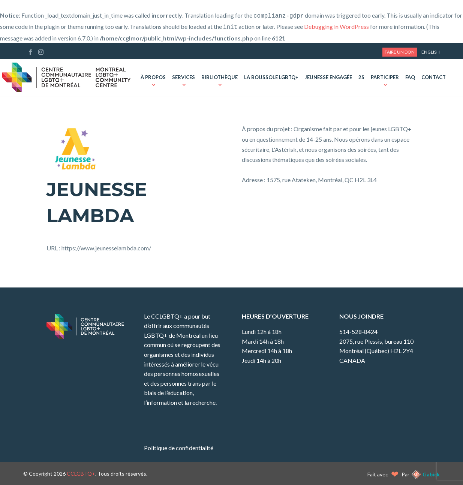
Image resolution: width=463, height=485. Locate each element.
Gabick (431, 474)
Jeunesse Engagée (328, 77)
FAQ (410, 77)
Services (183, 77)
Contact (433, 77)
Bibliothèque (219, 77)
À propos (153, 77)
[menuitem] (430, 52)
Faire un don (400, 52)
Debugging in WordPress (336, 26)
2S (361, 77)
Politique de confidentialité (178, 447)
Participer (385, 77)
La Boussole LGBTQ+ (271, 77)
